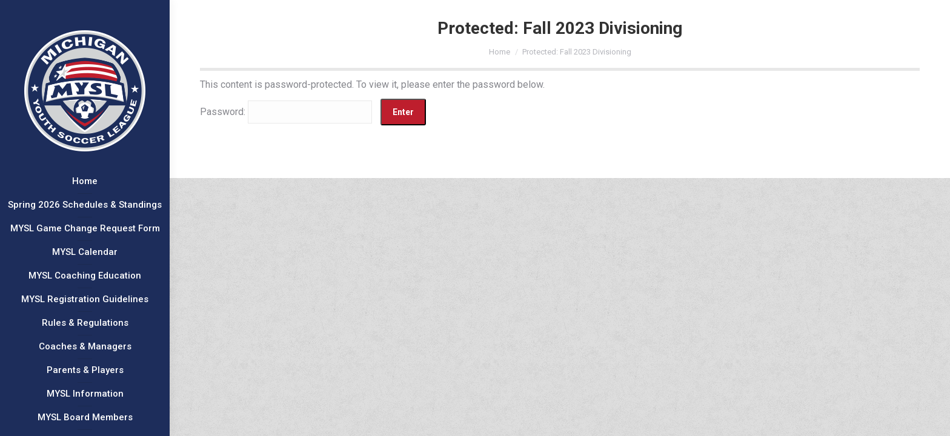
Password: (286, 111)
